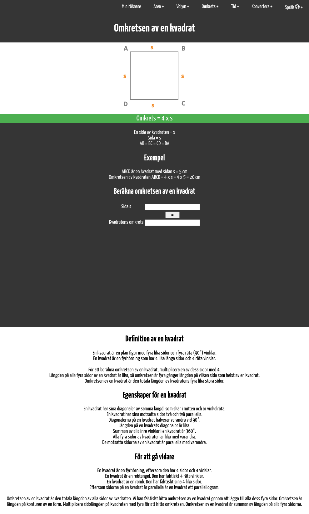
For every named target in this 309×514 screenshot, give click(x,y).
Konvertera (260, 6)
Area (157, 6)
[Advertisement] (154, 280)
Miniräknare (131, 6)
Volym (181, 6)
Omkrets (209, 6)
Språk (292, 7)
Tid (233, 6)
